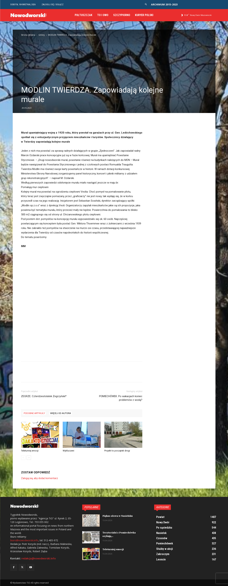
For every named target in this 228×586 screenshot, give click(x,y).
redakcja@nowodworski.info (38, 558)
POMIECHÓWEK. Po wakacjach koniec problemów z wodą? (120, 398)
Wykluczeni (68, 450)
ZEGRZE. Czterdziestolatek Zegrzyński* (44, 396)
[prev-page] (23, 457)
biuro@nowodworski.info (24, 540)
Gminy (41, 34)
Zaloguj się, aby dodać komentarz (39, 478)
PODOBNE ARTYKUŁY (34, 413)
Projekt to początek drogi (117, 450)
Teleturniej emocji (29, 450)
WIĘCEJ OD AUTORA (60, 413)
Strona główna (28, 34)
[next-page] (29, 457)
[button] (146, 4)
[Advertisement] (114, 59)
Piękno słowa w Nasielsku (117, 516)
